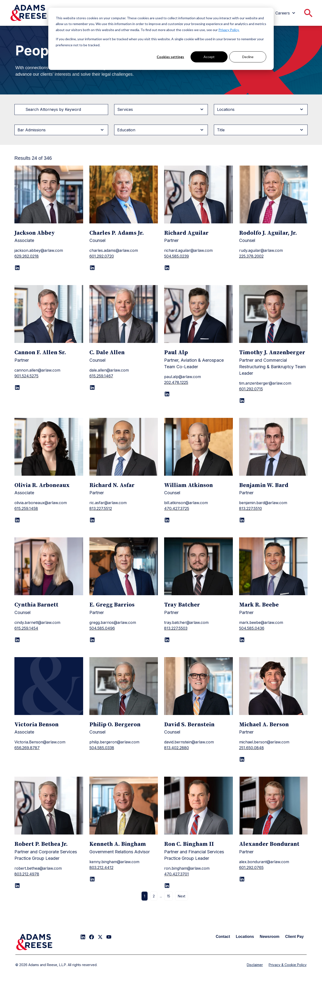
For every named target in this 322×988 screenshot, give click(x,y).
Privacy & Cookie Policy (288, 965)
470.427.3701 (176, 874)
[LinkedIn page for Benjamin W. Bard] (242, 520)
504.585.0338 (101, 747)
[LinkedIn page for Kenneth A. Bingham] (92, 879)
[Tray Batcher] (198, 566)
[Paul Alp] (198, 314)
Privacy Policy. (228, 30)
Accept (209, 57)
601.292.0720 (101, 256)
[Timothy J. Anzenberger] (273, 314)
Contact (223, 937)
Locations (245, 937)
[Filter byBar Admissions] (61, 130)
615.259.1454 (26, 628)
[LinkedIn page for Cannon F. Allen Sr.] (17, 387)
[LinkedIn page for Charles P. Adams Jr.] (92, 268)
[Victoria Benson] (48, 686)
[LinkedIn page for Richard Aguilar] (167, 268)
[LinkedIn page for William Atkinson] (167, 520)
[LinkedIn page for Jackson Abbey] (17, 268)
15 (168, 896)
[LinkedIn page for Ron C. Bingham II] (167, 885)
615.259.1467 (101, 376)
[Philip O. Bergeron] (123, 686)
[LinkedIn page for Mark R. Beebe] (242, 640)
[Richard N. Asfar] (123, 447)
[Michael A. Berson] (273, 686)
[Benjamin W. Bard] (273, 447)
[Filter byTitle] (261, 130)
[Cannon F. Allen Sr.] (48, 314)
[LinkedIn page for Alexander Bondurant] (242, 879)
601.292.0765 (251, 867)
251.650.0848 (251, 747)
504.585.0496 (102, 628)
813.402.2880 (176, 747)
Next (181, 896)
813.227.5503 (175, 628)
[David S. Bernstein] (198, 686)
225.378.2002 (251, 256)
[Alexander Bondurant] (273, 805)
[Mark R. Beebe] (273, 566)
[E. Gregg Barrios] (123, 566)
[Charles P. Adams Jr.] (123, 194)
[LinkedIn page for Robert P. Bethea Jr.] (17, 885)
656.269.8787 (27, 747)
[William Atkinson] (198, 447)
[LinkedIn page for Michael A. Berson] (242, 759)
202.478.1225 (176, 382)
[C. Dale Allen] (123, 314)
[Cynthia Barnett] (48, 566)
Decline (248, 57)
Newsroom (269, 937)
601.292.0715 (251, 389)
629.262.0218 (26, 256)
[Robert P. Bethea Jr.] (48, 805)
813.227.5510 (250, 508)
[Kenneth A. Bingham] (123, 805)
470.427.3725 (176, 508)
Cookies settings (170, 57)
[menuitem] (286, 13)
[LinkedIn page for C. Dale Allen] (92, 387)
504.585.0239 (176, 256)
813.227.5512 (100, 508)
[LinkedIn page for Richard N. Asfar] (92, 520)
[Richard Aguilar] (198, 194)
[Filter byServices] (161, 109)
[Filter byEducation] (161, 130)
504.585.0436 (251, 628)
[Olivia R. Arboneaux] (48, 447)
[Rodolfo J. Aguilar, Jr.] (273, 194)
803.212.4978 (26, 874)
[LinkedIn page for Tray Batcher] (167, 640)
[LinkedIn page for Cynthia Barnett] (17, 640)
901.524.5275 (26, 376)
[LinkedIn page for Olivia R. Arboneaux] (17, 520)
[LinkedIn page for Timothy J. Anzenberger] (242, 400)
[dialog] (161, 39)
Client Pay (294, 937)
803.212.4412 (101, 867)
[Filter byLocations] (261, 109)
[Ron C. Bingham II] (198, 805)
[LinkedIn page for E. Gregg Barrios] (92, 640)
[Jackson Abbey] (48, 194)
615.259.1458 (26, 508)
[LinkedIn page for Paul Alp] (167, 394)
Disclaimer (255, 965)
